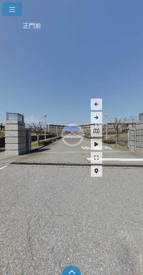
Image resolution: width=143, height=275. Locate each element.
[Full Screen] (129, 157)
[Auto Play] (129, 144)
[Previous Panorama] (129, 104)
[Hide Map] (129, 131)
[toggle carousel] (71, 270)
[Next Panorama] (129, 117)
